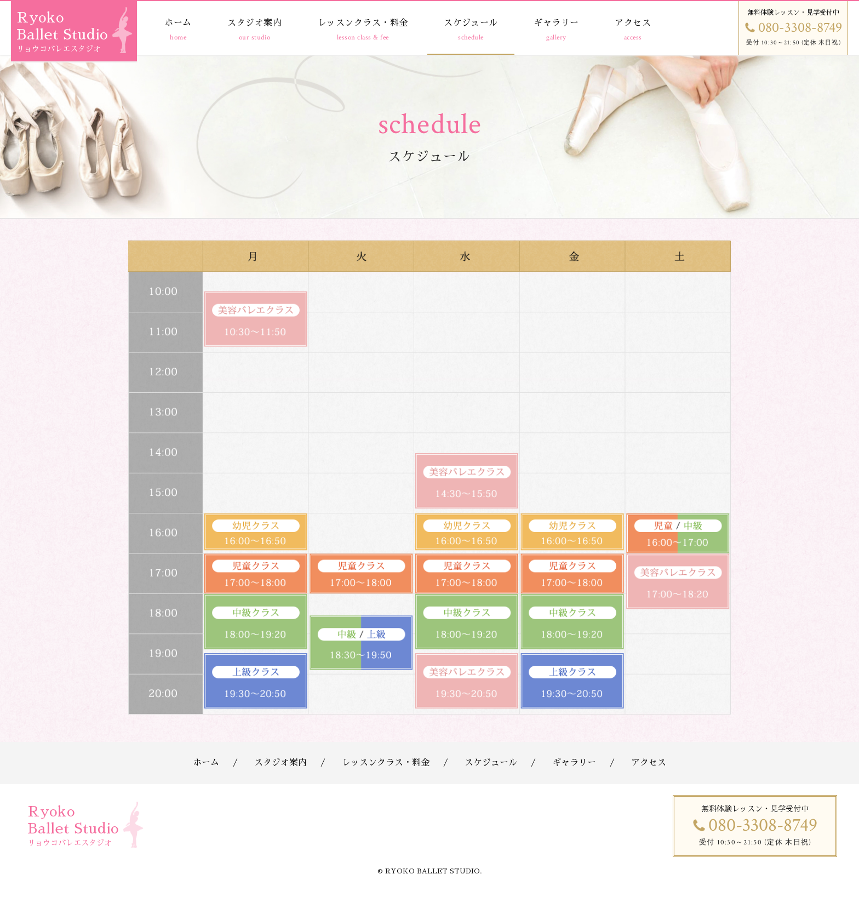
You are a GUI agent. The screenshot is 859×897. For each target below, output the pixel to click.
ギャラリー (556, 23)
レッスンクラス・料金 (363, 23)
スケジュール (471, 23)
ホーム (177, 23)
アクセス (633, 23)
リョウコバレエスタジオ (58, 49)
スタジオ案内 (254, 23)
